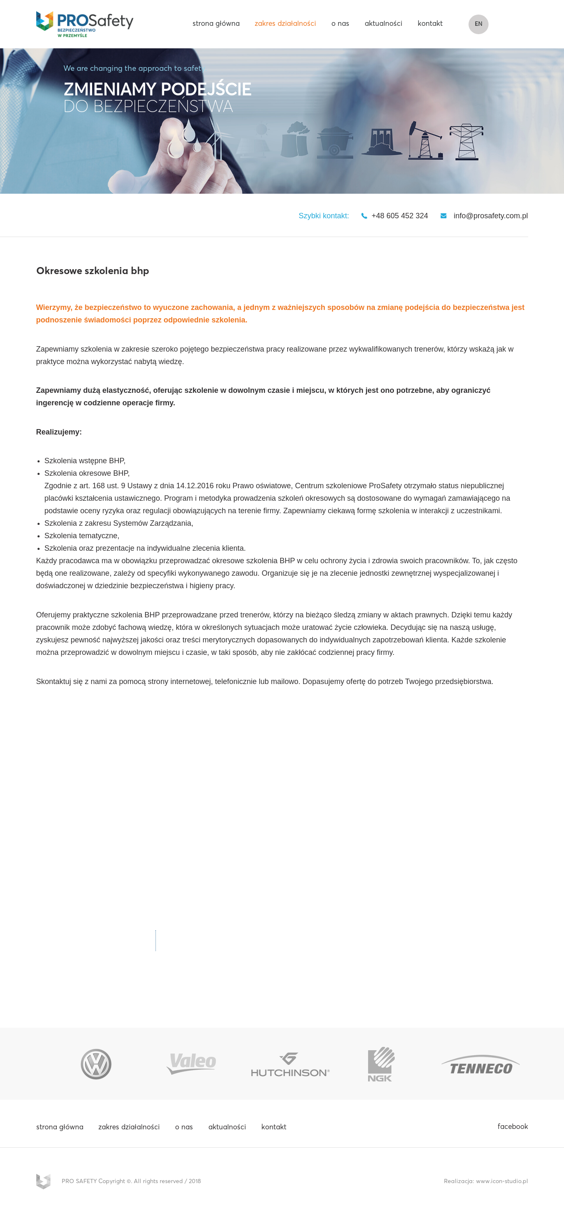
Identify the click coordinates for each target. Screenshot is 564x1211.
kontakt (430, 24)
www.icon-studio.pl (502, 1183)
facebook (513, 1128)
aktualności (383, 24)
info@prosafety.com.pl (491, 217)
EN (475, 25)
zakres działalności (285, 24)
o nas (340, 24)
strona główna (216, 24)
